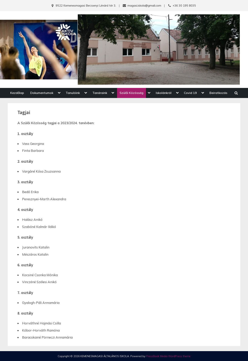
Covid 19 (190, 93)
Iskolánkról (163, 93)
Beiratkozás (218, 93)
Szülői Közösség (131, 93)
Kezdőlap (17, 93)
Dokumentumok (41, 93)
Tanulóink (73, 93)
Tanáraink (99, 93)
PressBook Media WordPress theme (168, 356)
